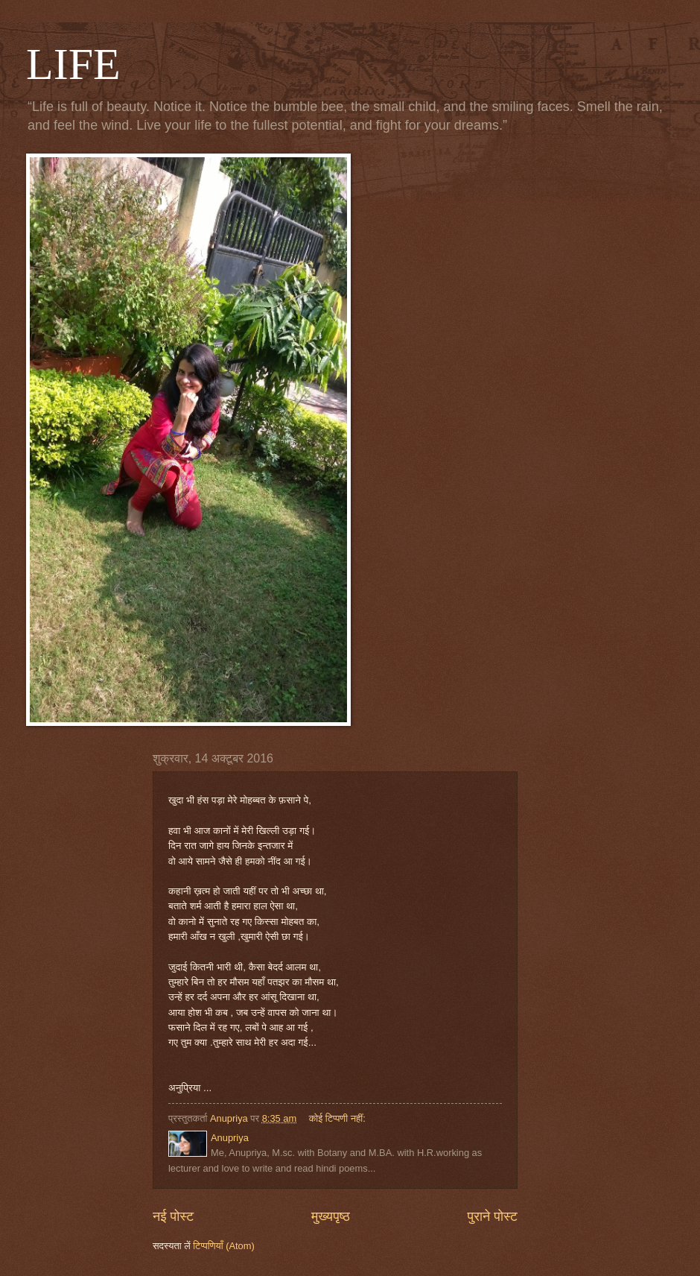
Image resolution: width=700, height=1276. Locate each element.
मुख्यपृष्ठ (330, 1216)
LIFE (73, 64)
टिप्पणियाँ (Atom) (224, 1245)
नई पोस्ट (173, 1216)
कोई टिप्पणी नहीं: (339, 1118)
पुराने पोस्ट (493, 1216)
